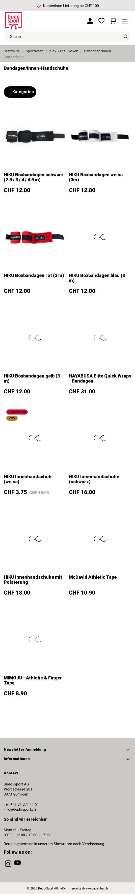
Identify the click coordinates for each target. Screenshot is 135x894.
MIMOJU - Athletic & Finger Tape (33, 680)
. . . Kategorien (20, 91)
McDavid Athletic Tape (93, 577)
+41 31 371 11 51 (24, 804)
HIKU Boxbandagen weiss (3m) (96, 177)
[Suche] (125, 36)
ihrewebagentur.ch (95, 888)
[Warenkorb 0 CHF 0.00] (113, 19)
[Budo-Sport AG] (27, 18)
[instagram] (8, 867)
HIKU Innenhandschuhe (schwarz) (94, 479)
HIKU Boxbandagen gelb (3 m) (32, 378)
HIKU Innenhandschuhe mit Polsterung (33, 579)
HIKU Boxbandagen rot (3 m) (34, 275)
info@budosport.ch (20, 809)
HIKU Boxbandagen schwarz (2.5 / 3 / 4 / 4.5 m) (34, 177)
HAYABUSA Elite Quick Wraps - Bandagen (100, 378)
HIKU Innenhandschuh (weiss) (27, 479)
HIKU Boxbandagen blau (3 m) (97, 278)
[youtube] (17, 867)
